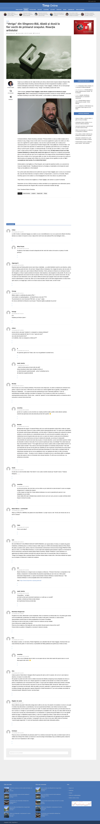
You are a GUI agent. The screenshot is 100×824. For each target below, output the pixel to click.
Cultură (52, 9)
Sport (64, 9)
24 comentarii (10, 93)
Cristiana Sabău (20, 33)
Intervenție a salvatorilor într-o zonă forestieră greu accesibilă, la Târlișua (90, 14)
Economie (46, 9)
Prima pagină (19, 9)
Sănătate (58, 9)
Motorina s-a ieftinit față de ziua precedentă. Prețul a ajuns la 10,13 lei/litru (84, 107)
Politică (40, 9)
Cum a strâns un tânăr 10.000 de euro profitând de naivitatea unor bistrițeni (74, 14)
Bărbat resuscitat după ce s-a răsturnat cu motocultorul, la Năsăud (59, 14)
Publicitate (71, 790)
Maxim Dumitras (26, 193)
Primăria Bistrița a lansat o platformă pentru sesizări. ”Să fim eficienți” (84, 91)
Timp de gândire (80, 9)
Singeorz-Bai (39, 193)
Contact (70, 792)
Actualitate (32, 9)
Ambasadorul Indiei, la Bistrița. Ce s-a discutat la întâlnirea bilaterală (28, 14)
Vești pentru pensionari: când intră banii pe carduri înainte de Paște (43, 14)
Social (26, 9)
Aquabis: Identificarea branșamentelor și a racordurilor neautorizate (83, 97)
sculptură (33, 193)
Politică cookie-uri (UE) (74, 797)
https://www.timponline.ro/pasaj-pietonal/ (30, 580)
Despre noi (71, 788)
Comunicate (71, 9)
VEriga (45, 193)
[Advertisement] (44, 209)
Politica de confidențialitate (75, 795)
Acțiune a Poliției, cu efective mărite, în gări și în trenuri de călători (12, 14)
